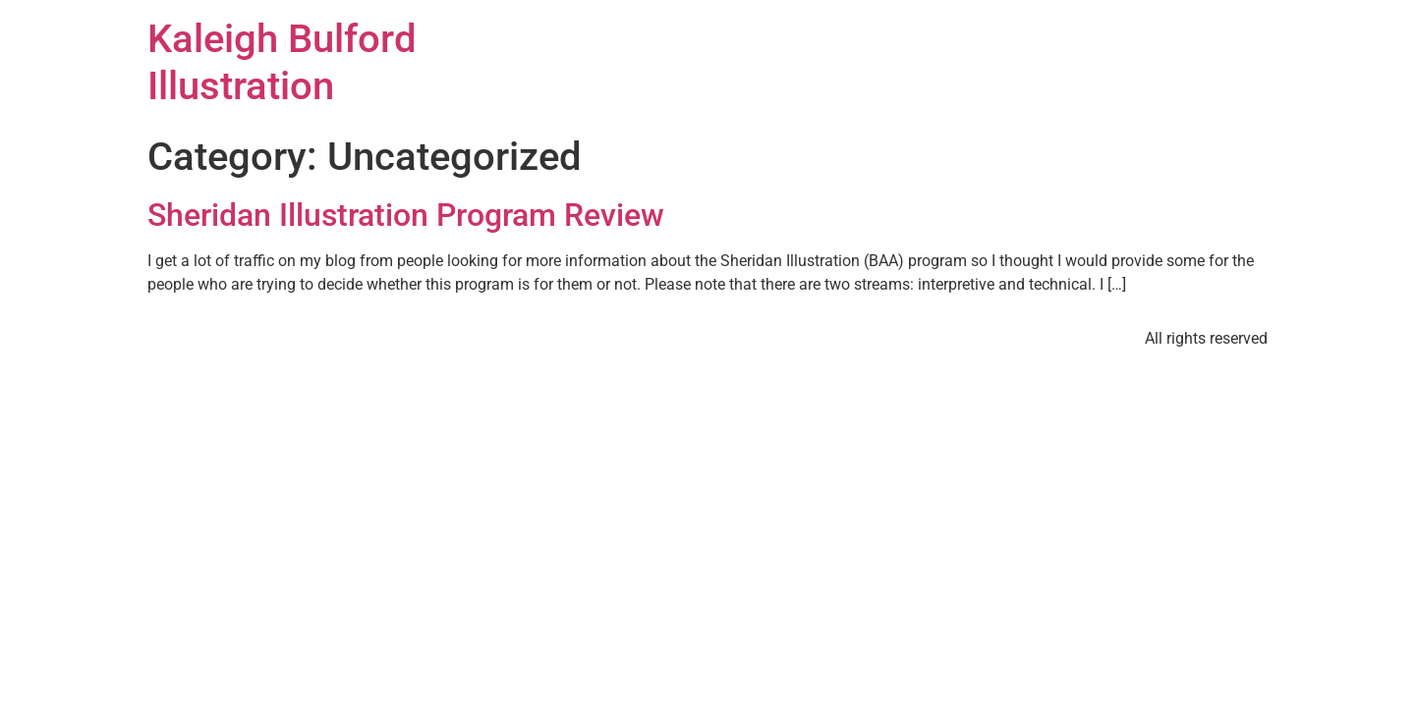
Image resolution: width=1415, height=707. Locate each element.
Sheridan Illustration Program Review (405, 215)
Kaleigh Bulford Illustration (282, 62)
